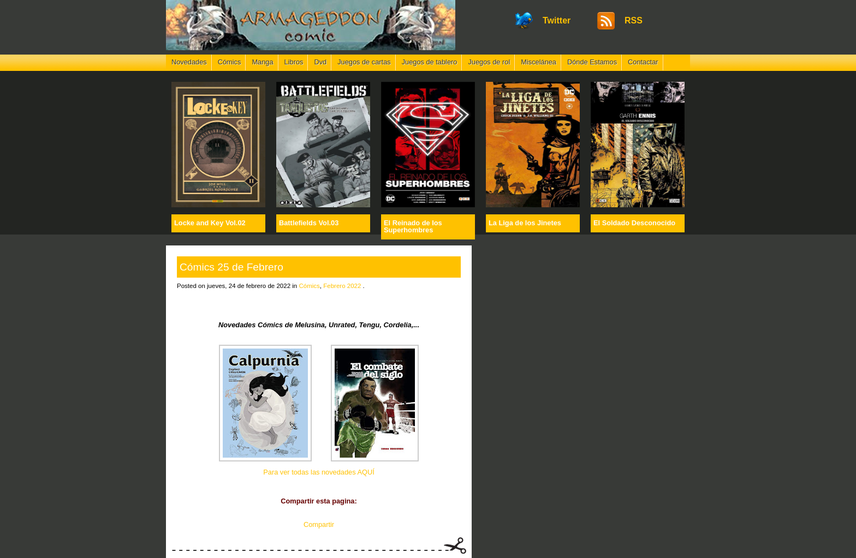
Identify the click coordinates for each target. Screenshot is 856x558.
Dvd (320, 62)
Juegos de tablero (429, 62)
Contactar (643, 62)
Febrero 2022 (342, 286)
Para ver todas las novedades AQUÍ (318, 472)
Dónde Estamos (592, 62)
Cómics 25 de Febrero (231, 267)
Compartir (319, 524)
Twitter (556, 20)
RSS (634, 20)
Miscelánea (538, 62)
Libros (294, 62)
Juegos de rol (489, 62)
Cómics (229, 62)
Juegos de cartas (363, 62)
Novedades (189, 62)
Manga (262, 62)
